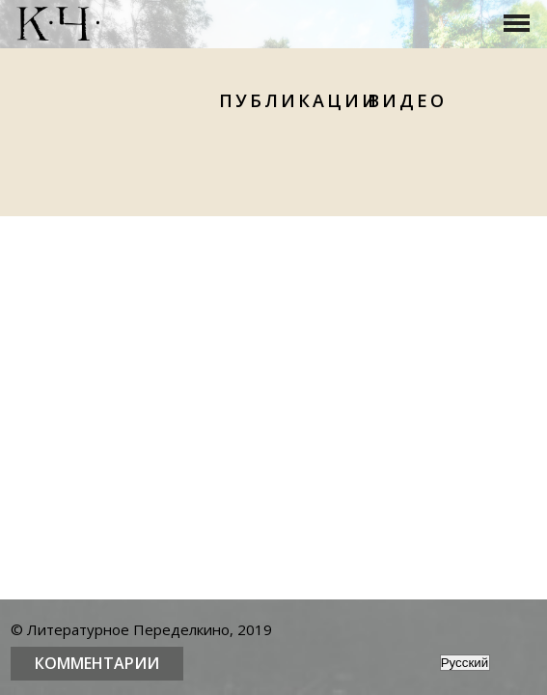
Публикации (299, 100)
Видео (407, 100)
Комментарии (97, 663)
